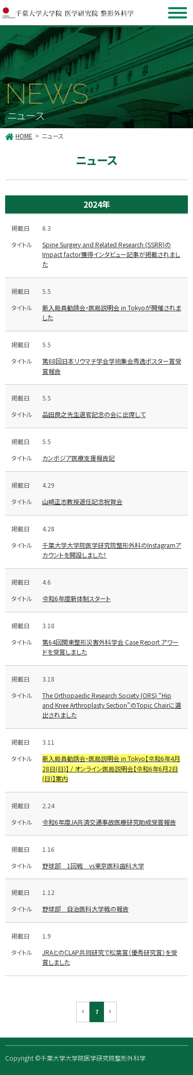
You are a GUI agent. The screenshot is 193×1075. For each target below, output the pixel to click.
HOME (23, 135)
